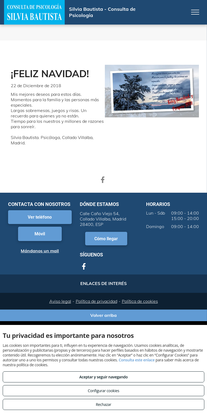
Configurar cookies (103, 390)
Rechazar (103, 404)
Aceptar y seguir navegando (103, 376)
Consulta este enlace (136, 359)
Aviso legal (60, 301)
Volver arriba (103, 315)
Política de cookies (140, 301)
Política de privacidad (96, 301)
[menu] (195, 12)
